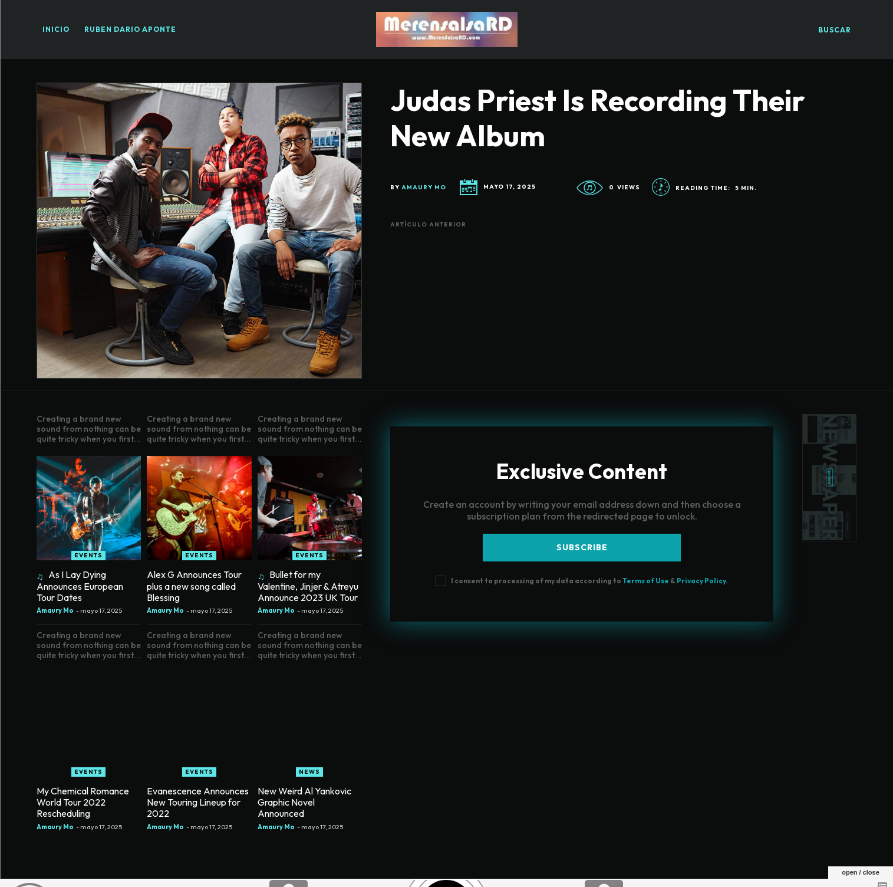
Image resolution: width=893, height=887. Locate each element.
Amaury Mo (423, 187)
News (309, 772)
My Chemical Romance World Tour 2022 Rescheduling (83, 802)
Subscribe (582, 547)
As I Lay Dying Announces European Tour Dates (80, 586)
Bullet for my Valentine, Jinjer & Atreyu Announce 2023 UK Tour (308, 586)
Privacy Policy (701, 580)
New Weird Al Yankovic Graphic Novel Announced (304, 802)
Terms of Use (645, 580)
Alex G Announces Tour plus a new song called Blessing (194, 586)
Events (88, 555)
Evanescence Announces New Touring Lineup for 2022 (198, 802)
